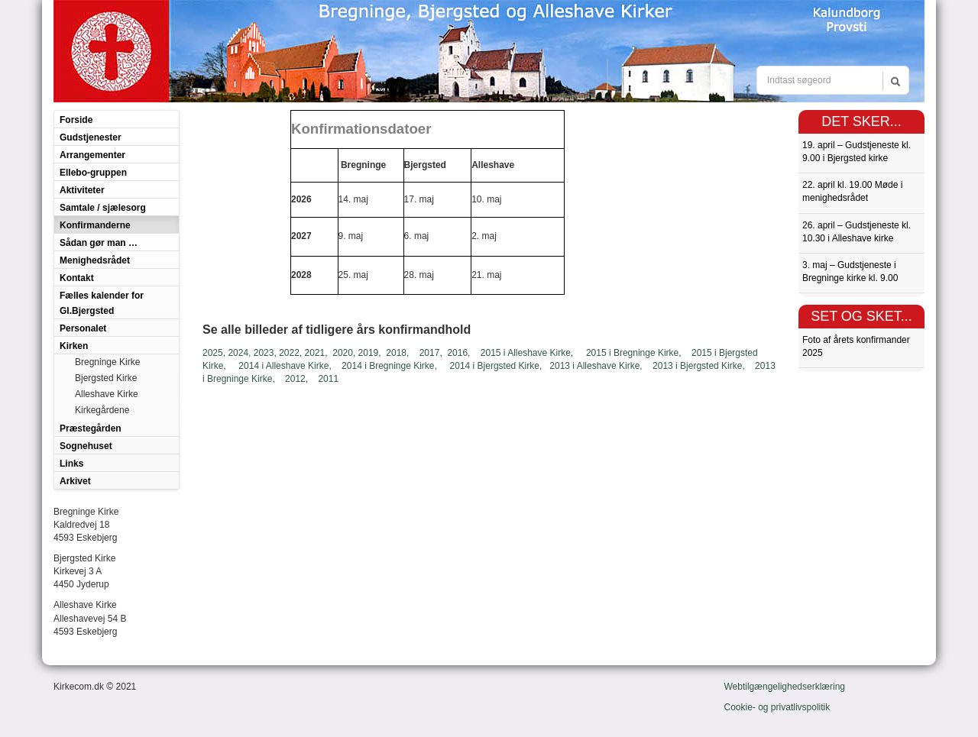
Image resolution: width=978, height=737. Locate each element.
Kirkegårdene (102, 410)
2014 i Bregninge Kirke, (389, 365)
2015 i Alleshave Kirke (526, 352)
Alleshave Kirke (106, 394)
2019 (368, 352)
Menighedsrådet (95, 260)
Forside (76, 120)
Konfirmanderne (95, 225)
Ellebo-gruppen (93, 172)
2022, (289, 352)
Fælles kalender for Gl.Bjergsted (102, 303)
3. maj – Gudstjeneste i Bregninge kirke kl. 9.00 (850, 271)
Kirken (74, 346)
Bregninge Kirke (107, 362)
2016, (458, 352)
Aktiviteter (82, 190)
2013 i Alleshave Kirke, (595, 365)
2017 (429, 352)
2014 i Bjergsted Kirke (494, 365)
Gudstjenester (90, 137)
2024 (238, 352)
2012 (294, 378)
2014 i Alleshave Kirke (283, 365)
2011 (328, 378)
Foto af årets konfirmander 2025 (856, 346)
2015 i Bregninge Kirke (632, 352)
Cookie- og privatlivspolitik (777, 707)
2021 (315, 352)
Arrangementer (92, 155)
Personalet (83, 328)
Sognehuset (86, 446)
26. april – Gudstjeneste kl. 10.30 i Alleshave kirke (856, 232)
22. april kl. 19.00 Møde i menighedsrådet (852, 191)
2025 (212, 352)
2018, (397, 352)
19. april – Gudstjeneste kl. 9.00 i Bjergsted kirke (856, 151)
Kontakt (77, 278)
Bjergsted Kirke (106, 378)
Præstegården (90, 428)
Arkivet (75, 481)
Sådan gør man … (99, 243)
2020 (341, 352)
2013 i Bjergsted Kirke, (699, 365)
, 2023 (261, 352)
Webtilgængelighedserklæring (785, 686)
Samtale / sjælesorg (103, 207)
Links (71, 463)
